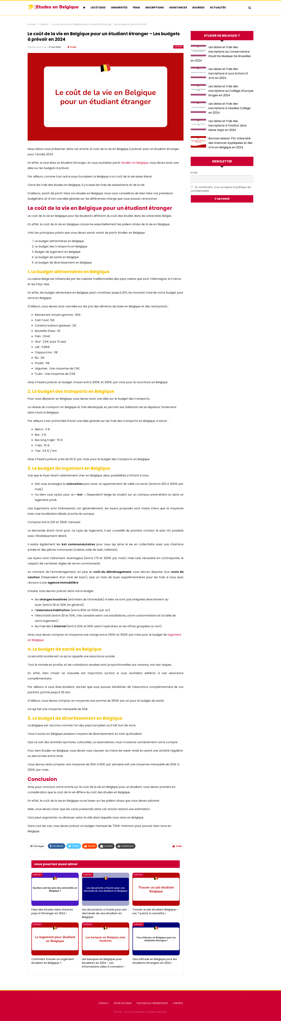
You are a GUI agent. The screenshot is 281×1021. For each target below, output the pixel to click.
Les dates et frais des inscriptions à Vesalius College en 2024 (229, 108)
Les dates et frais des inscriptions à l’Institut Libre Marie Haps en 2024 (227, 125)
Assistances (178, 7)
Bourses (198, 7)
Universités (119, 7)
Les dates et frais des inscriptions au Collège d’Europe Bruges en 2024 (230, 90)
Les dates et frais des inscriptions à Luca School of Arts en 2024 (228, 73)
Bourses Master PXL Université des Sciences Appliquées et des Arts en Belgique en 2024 (230, 142)
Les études (98, 7)
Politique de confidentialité (152, 1003)
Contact (103, 1003)
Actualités (218, 7)
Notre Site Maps (123, 1003)
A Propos (178, 1003)
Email (194, 172)
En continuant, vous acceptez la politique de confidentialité (221, 189)
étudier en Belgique (134, 163)
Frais (136, 7)
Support (178, 46)
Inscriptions (154, 7)
